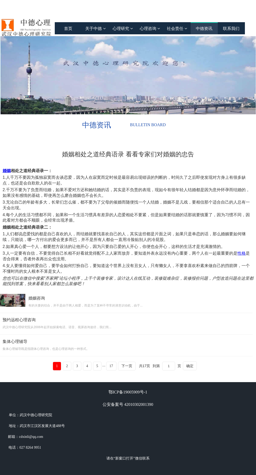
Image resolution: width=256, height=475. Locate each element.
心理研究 (123, 28)
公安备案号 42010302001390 (128, 404)
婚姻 (7, 170)
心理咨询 (150, 28)
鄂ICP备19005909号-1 (127, 392)
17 (111, 366)
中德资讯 (204, 28)
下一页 (126, 366)
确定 (189, 366)
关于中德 (95, 28)
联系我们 (231, 28)
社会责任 (177, 28)
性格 (241, 253)
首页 (68, 28)
